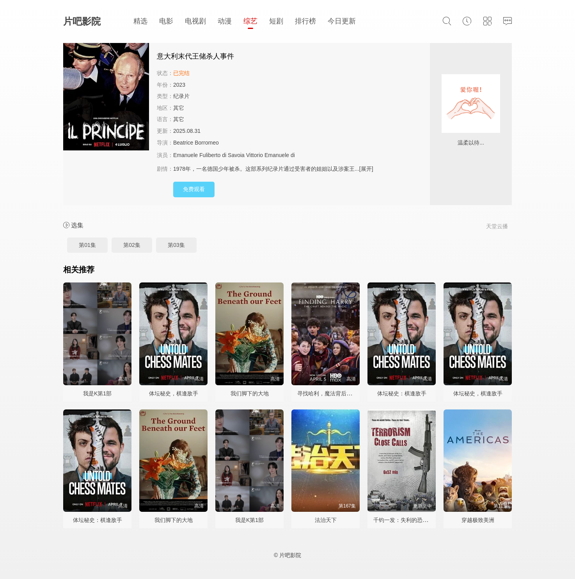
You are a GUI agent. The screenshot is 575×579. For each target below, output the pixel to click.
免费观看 (194, 189)
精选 (140, 21)
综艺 (250, 21)
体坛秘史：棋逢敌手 (401, 393)
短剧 (276, 21)
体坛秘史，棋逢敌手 (173, 393)
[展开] (366, 169)
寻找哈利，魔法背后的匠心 (330, 393)
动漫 (225, 21)
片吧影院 (82, 21)
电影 (166, 21)
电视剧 (195, 21)
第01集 (87, 245)
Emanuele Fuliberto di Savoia (209, 155)
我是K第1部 (97, 393)
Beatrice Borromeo (196, 142)
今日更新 (342, 21)
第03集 (176, 245)
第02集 (131, 245)
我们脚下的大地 (250, 393)
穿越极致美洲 (477, 520)
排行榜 (305, 21)
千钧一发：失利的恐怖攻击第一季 (414, 520)
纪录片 (181, 96)
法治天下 (326, 520)
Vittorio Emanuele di (271, 155)
